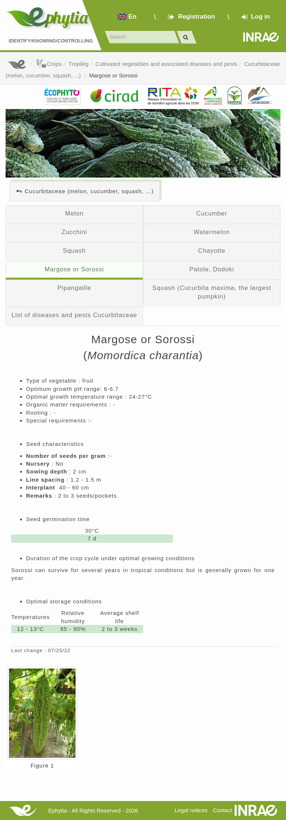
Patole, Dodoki (211, 269)
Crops (49, 64)
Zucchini (74, 232)
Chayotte (211, 250)
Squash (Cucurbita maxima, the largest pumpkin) (211, 292)
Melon (74, 213)
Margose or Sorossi (113, 75)
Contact (222, 810)
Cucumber (211, 213)
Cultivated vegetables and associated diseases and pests (166, 64)
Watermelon (212, 232)
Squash (74, 250)
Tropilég (79, 64)
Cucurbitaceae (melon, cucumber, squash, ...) (89, 191)
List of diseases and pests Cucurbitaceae (74, 315)
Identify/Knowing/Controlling (51, 41)
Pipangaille (74, 287)
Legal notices (191, 810)
